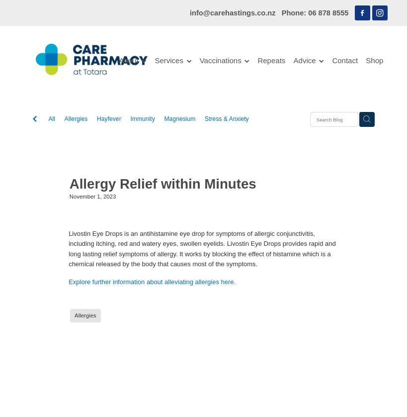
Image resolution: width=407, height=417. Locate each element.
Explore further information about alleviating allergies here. (152, 282)
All (51, 118)
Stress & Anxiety (227, 118)
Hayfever (109, 118)
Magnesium (179, 118)
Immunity (142, 118)
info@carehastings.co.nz (233, 13)
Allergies (76, 118)
